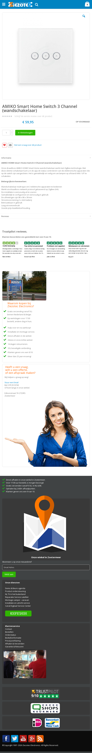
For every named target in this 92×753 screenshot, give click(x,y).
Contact (8, 629)
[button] (84, 18)
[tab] (46, 157)
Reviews (5, 216)
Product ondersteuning (15, 591)
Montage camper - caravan (17, 600)
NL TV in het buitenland (15, 594)
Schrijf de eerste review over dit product (33, 116)
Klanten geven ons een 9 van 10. (20, 491)
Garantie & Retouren (14, 646)
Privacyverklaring (13, 640)
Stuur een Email (11, 382)
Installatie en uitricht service (17, 603)
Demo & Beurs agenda (15, 588)
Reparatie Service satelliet (16, 597)
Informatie (6, 158)
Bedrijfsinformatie (13, 637)
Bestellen (9, 632)
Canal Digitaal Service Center (18, 606)
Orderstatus (10, 635)
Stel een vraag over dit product (27, 145)
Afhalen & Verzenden (14, 643)
